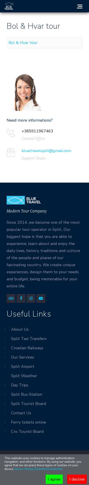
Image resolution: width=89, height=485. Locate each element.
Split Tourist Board (28, 403)
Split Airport (22, 366)
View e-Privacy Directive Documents (38, 469)
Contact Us (21, 413)
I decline (77, 479)
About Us (20, 329)
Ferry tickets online (28, 422)
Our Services (22, 357)
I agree (54, 479)
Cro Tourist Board (27, 431)
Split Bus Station (26, 394)
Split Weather (24, 375)
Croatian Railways (27, 348)
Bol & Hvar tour (23, 42)
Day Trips (19, 385)
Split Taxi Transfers (29, 338)
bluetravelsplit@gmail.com (46, 150)
